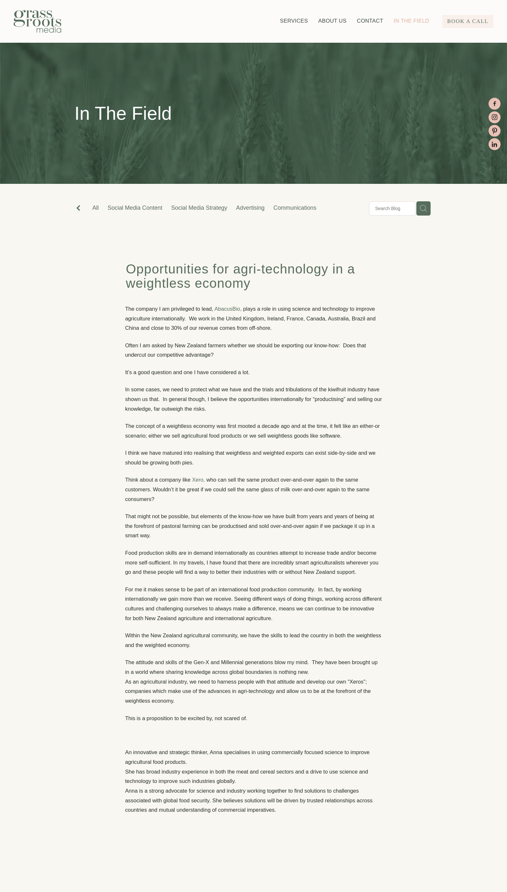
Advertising (250, 208)
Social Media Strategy (199, 208)
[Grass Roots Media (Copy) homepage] (62, 21)
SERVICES (294, 21)
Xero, (198, 480)
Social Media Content (134, 208)
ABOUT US (332, 21)
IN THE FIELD (411, 21)
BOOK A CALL (467, 21)
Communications (295, 208)
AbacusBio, (228, 309)
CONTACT (370, 21)
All (95, 208)
